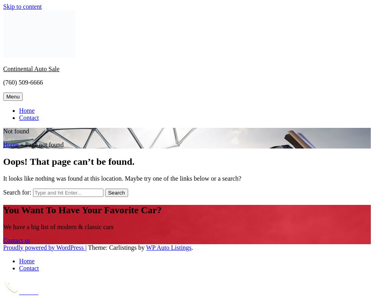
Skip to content (22, 6)
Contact (29, 117)
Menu (12, 97)
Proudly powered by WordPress (44, 247)
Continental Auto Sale (31, 69)
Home (27, 110)
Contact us (16, 240)
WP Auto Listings (168, 247)
